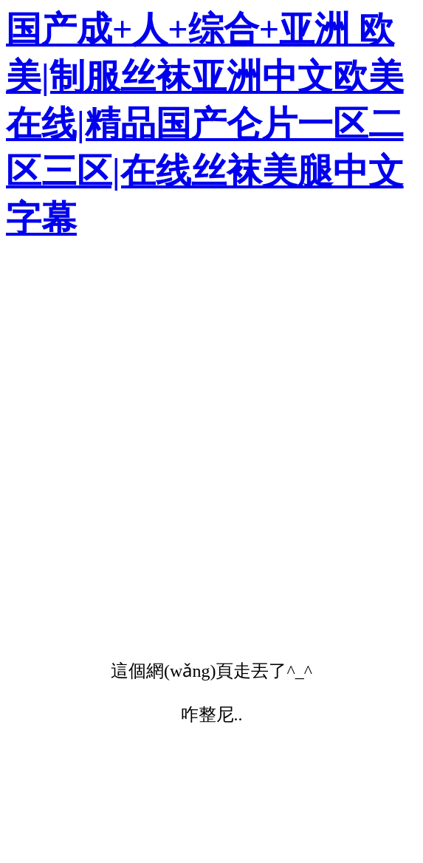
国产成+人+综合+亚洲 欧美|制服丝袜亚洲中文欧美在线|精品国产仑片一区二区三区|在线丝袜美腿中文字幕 (205, 124)
